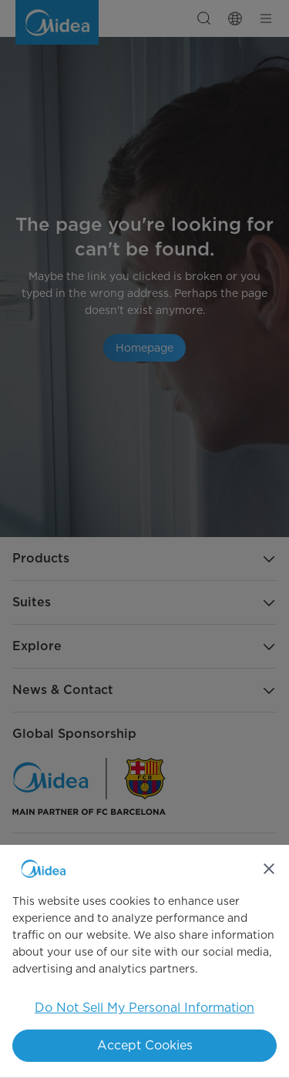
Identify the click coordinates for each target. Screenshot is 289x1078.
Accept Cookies (145, 1045)
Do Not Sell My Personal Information (144, 1007)
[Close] (269, 868)
